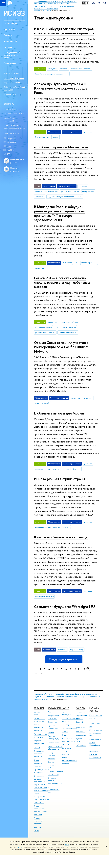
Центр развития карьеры (51, 756)
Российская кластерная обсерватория (52, 73)
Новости (46, 699)
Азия (37, 403)
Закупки (37, 747)
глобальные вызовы (43, 327)
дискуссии (52, 68)
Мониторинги (67, 725)
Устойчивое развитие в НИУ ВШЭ (39, 728)
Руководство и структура (39, 719)
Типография (80, 731)
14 (36, 673)
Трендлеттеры (10, 94)
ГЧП (76, 262)
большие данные (42, 137)
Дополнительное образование (55, 747)
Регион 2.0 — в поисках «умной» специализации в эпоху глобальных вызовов (62, 282)
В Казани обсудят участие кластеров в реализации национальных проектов (64, 31)
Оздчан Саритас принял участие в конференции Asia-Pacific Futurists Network (61, 347)
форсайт (46, 403)
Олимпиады (52, 722)
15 (41, 673)
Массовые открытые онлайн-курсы (95, 754)
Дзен (9, 146)
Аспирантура (53, 742)
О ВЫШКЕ (39, 707)
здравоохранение (89, 262)
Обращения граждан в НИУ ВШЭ (39, 754)
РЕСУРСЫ (80, 707)
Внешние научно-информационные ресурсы (69, 758)
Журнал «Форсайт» (12, 82)
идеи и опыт (76, 398)
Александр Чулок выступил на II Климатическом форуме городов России (60, 88)
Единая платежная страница (38, 821)
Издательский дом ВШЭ (81, 717)
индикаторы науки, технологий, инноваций (65, 196)
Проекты (8, 46)
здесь (67, 844)
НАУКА (65, 707)
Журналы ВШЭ (79, 740)
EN (87, 3)
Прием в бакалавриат (53, 727)
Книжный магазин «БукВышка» (80, 725)
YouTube (10, 150)
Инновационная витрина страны (59, 478)
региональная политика (45, 332)
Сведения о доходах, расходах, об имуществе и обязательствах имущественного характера (41, 784)
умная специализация (68, 332)
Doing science (88, 191)
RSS (8, 154)
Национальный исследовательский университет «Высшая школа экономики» (65, 694)
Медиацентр (81, 735)
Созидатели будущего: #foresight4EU (64, 606)
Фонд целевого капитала (38, 763)
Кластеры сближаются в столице (61, 537)
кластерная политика (44, 596)
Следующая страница (64, 659)
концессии (39, 268)
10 (74, 669)
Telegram (11, 138)
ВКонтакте (11, 142)
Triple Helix (39, 196)
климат (56, 137)
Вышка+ (51, 732)
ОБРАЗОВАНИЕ (55, 707)
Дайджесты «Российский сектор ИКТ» (14, 88)
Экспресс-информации (14, 78)
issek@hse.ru (13, 109)
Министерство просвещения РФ (95, 733)
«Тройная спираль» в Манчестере (61, 147)
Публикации (9, 29)
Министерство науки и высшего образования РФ (95, 721)
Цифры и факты (37, 713)
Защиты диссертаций (67, 736)
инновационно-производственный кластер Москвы (53, 469)
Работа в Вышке (37, 828)
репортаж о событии (70, 191)
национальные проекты (81, 68)
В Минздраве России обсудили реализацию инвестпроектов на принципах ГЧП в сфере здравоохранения (59, 213)
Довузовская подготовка (53, 717)
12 (83, 669)
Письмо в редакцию (14, 169)
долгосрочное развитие (65, 327)
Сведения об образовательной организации (41, 799)
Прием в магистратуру (53, 737)
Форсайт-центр (76, 649)
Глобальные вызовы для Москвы (59, 413)
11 (79, 669)
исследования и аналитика (46, 191)
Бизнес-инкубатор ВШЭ (52, 765)
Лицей (51, 712)
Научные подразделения (44, 696)
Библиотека (80, 712)
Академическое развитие (68, 743)
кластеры (64, 68)
